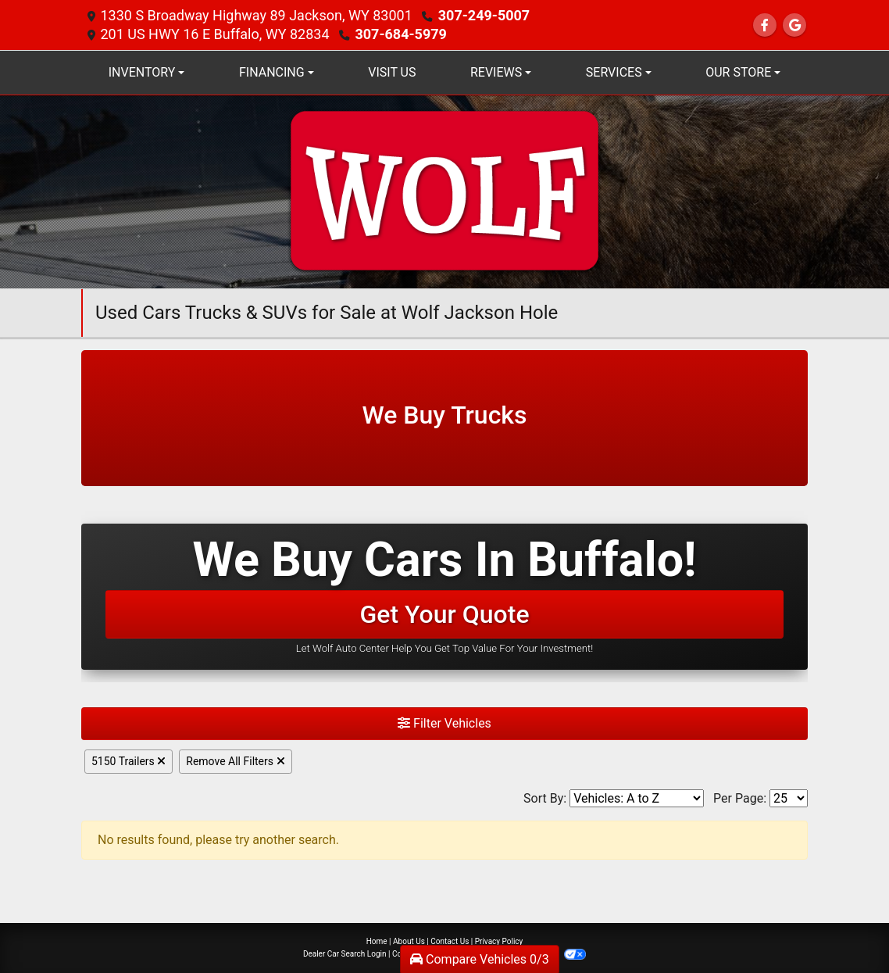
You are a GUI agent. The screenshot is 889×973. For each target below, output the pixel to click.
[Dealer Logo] (444, 191)
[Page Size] (788, 798)
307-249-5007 (484, 15)
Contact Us (449, 941)
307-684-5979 (400, 34)
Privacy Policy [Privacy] (499, 941)
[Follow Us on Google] (794, 25)
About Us (409, 941)
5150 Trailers (128, 761)
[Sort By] (636, 798)
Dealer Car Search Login (345, 954)
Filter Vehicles (444, 723)
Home (376, 941)
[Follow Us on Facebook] (765, 25)
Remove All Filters (235, 761)
